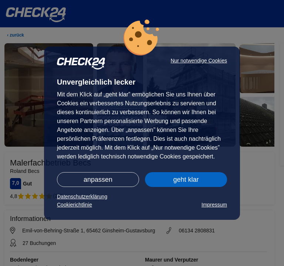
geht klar (186, 179)
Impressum (214, 205)
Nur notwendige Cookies (198, 61)
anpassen (98, 179)
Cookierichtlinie (74, 205)
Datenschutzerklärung (82, 197)
